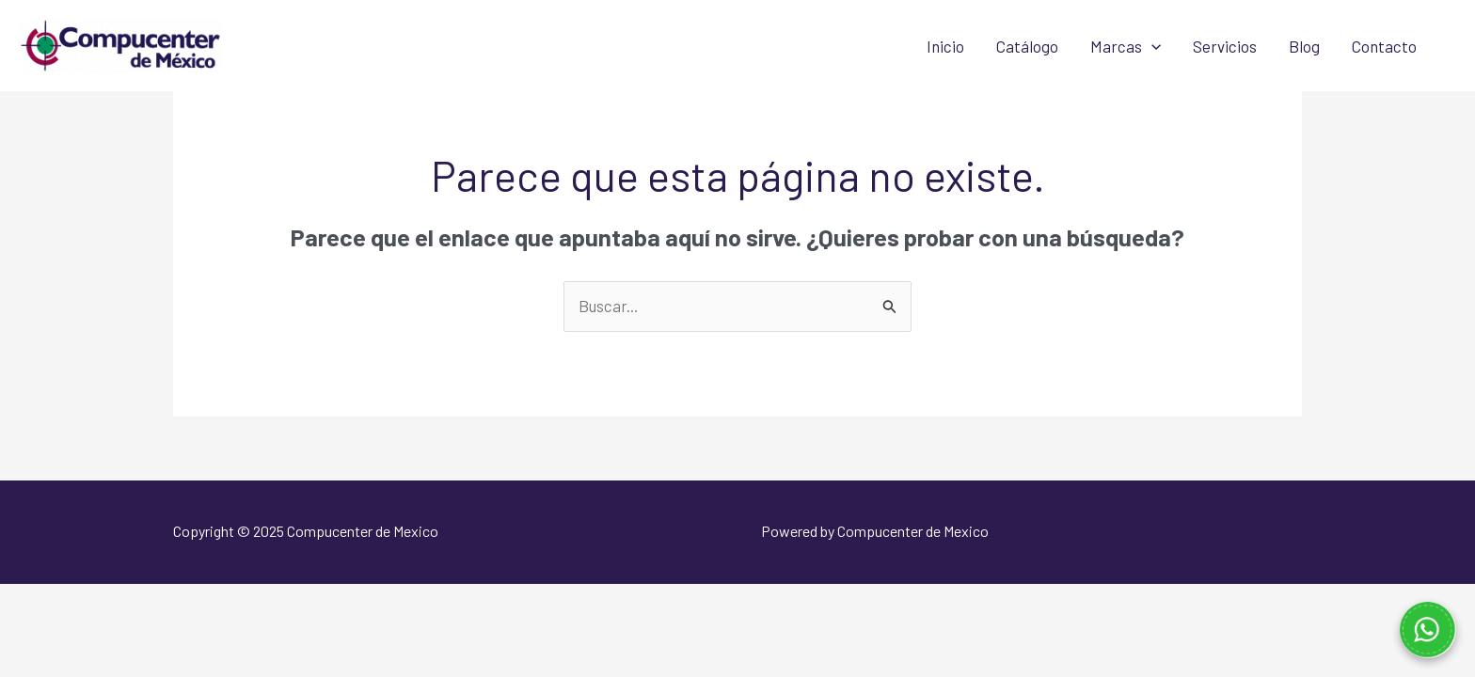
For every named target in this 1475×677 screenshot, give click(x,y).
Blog (1304, 46)
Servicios (1225, 46)
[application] (1151, 46)
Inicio (945, 46)
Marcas (1125, 46)
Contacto (1384, 46)
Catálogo (1027, 46)
